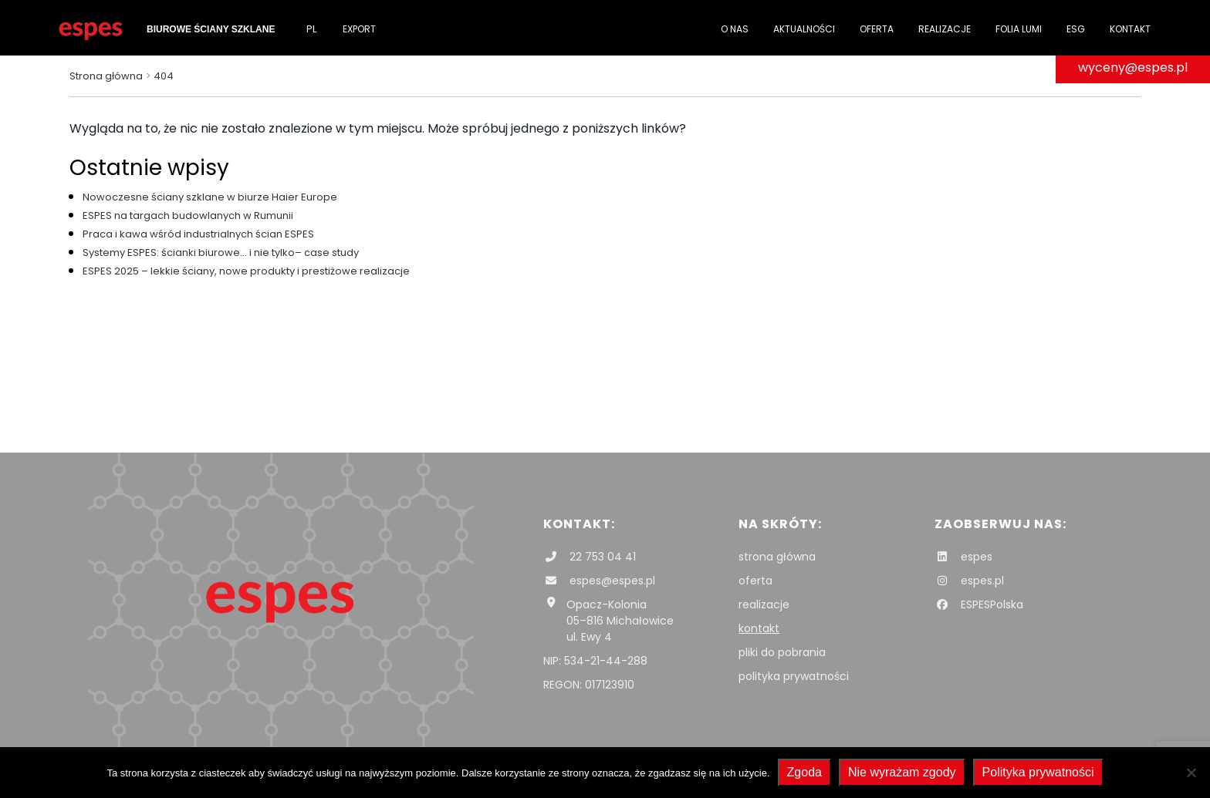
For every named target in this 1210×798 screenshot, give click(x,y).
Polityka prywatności (1038, 772)
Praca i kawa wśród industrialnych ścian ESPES (198, 234)
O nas (735, 28)
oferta (755, 580)
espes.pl (969, 580)
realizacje (764, 604)
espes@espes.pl (599, 580)
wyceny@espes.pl (1133, 67)
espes (963, 556)
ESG (1075, 28)
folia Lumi (1018, 28)
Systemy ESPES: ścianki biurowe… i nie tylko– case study (221, 252)
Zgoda (804, 772)
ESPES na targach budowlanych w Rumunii (188, 215)
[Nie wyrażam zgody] (1190, 772)
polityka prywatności (794, 676)
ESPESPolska (979, 604)
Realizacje (944, 28)
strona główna (777, 556)
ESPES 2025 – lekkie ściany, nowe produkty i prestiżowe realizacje (246, 271)
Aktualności (804, 28)
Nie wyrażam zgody (902, 772)
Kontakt (1130, 28)
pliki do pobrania (782, 652)
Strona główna (106, 76)
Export (359, 28)
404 (164, 76)
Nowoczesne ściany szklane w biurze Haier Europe (210, 197)
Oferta (877, 28)
